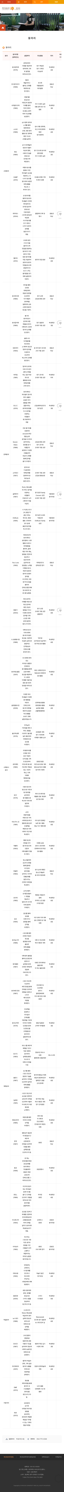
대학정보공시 (45, 1457)
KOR (25, 2)
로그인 (9, 2)
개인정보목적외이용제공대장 (28, 1457)
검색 (41, 2)
